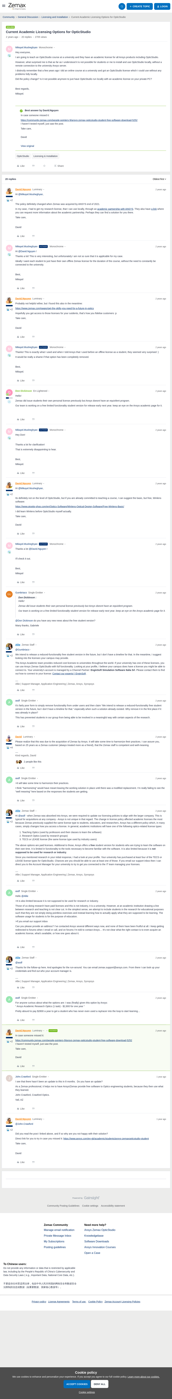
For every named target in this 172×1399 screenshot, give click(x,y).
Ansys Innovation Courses (100, 1247)
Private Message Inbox (57, 1235)
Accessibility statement (113, 1205)
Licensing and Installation (54, 17)
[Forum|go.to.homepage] (17, 6)
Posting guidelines (55, 1247)
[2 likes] (28, 762)
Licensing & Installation (45, 156)
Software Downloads (96, 1241)
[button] (4, 7)
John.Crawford (23, 1076)
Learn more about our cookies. (144, 1376)
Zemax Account (113, 1301)
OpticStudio (23, 156)
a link (154, 209)
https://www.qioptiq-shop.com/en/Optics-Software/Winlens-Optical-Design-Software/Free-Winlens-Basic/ (69, 506)
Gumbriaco (21, 592)
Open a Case (92, 1252)
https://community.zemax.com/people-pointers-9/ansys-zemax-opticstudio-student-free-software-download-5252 (79, 120)
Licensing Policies (130, 1301)
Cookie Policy (95, 1301)
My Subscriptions (54, 1241)
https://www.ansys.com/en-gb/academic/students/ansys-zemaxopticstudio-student (106, 1138)
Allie (17, 644)
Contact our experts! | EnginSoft (69, 673)
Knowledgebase (94, 1235)
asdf (17, 700)
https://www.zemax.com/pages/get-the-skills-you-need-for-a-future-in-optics (54, 308)
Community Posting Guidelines (63, 1205)
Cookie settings (90, 1205)
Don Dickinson (23, 391)
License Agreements (59, 1301)
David (18, 736)
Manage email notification (59, 1230)
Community (9, 17)
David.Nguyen (23, 189)
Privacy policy (39, 1301)
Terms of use (79, 1301)
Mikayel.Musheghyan (26, 47)
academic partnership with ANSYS (115, 209)
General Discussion (28, 17)
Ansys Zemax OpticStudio (99, 1230)
